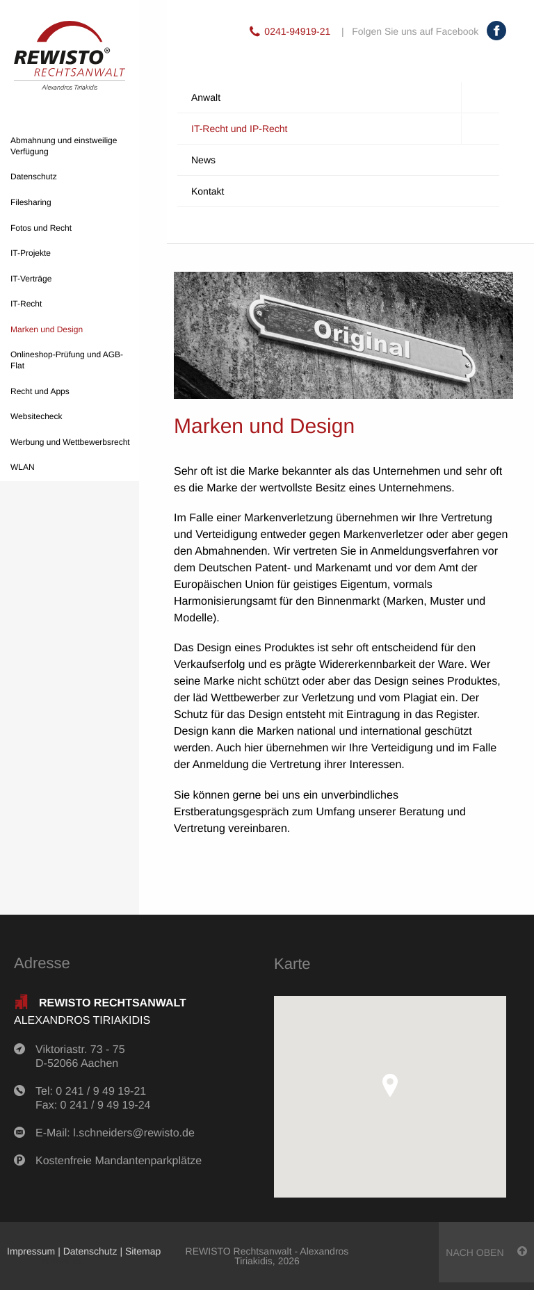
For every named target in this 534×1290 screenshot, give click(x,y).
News (203, 159)
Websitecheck (36, 416)
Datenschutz (33, 176)
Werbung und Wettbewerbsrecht (70, 442)
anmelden (63, 1261)
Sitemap (143, 1251)
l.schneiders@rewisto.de (134, 1133)
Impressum (31, 1251)
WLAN (22, 467)
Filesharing (30, 202)
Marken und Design (46, 329)
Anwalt (345, 97)
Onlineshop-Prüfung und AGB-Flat (66, 360)
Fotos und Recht (41, 228)
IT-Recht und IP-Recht (345, 129)
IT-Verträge (30, 279)
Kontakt (207, 191)
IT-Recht (26, 304)
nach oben (486, 1252)
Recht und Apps (40, 391)
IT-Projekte (30, 253)
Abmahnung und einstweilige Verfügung (63, 146)
